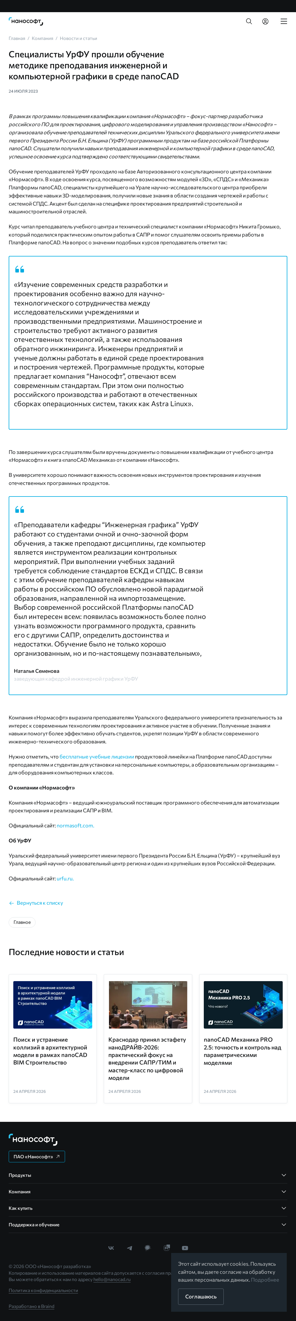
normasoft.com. (75, 825)
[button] (249, 21)
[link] (26, 21)
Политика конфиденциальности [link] (43, 1290)
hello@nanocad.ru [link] (112, 1279)
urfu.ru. (65, 878)
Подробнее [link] (265, 1279)
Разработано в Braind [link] (31, 1306)
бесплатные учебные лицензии (97, 756)
